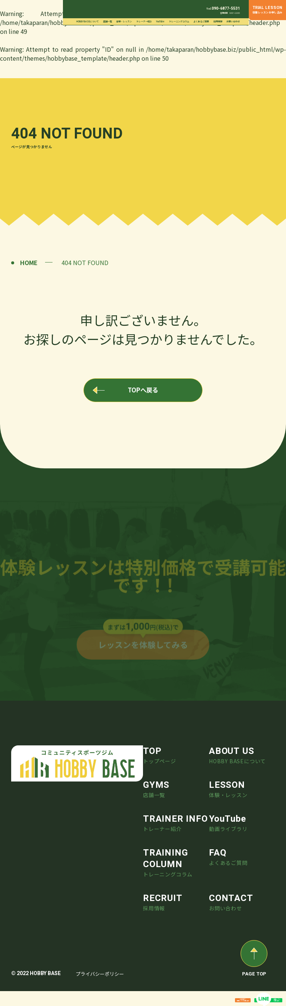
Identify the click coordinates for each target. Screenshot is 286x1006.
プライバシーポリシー (100, 988)
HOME (29, 262)
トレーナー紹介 (144, 21)
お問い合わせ (233, 21)
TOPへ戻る (143, 393)
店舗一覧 (107, 21)
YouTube (160, 21)
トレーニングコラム (179, 21)
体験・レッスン (124, 21)
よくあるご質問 (201, 21)
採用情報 (217, 21)
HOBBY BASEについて (87, 21)
